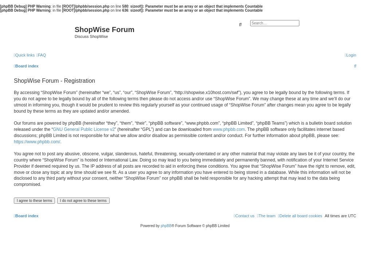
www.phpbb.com (229, 129)
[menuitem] (41, 55)
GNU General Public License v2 (83, 129)
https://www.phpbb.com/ (37, 141)
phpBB (166, 226)
